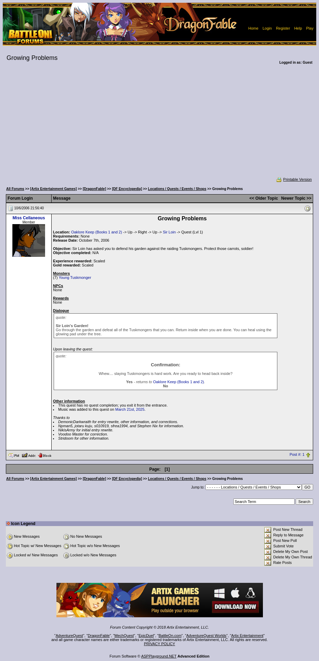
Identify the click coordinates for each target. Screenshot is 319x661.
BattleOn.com (170, 635)
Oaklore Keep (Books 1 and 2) (96, 232)
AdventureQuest (69, 635)
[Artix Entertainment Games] (53, 189)
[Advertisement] (159, 125)
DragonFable (99, 635)
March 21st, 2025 (130, 409)
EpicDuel (146, 635)
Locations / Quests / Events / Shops (177, 189)
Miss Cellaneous (29, 218)
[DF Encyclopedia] (127, 189)
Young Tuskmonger (75, 277)
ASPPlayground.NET (159, 656)
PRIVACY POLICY (159, 644)
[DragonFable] (94, 189)
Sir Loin (169, 232)
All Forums (15, 189)
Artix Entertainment (247, 635)
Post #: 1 (296, 455)
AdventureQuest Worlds (206, 635)
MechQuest (124, 635)
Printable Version (294, 179)
